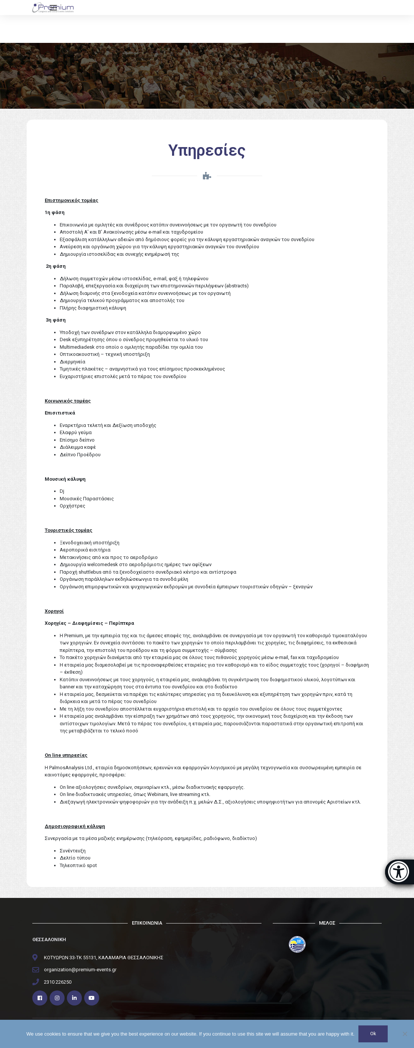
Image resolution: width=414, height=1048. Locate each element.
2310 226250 (57, 982)
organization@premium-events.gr (80, 969)
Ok (373, 1034)
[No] (404, 1034)
